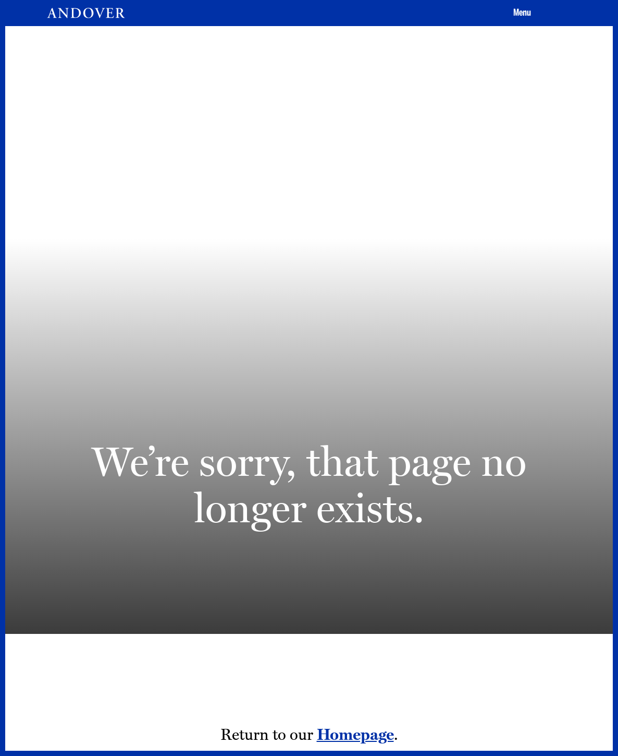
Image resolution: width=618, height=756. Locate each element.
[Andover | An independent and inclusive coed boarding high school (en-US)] (86, 13)
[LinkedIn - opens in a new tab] (516, 646)
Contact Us (406, 571)
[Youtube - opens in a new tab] (490, 646)
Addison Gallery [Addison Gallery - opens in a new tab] (320, 605)
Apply (390, 487)
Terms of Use (410, 605)
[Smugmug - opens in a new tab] (542, 646)
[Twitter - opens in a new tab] (542, 590)
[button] (520, 13)
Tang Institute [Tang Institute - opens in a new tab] (316, 588)
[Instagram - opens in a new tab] (490, 590)
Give (477, 487)
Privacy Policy (411, 588)
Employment (315, 571)
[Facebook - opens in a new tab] (516, 590)
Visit (304, 487)
